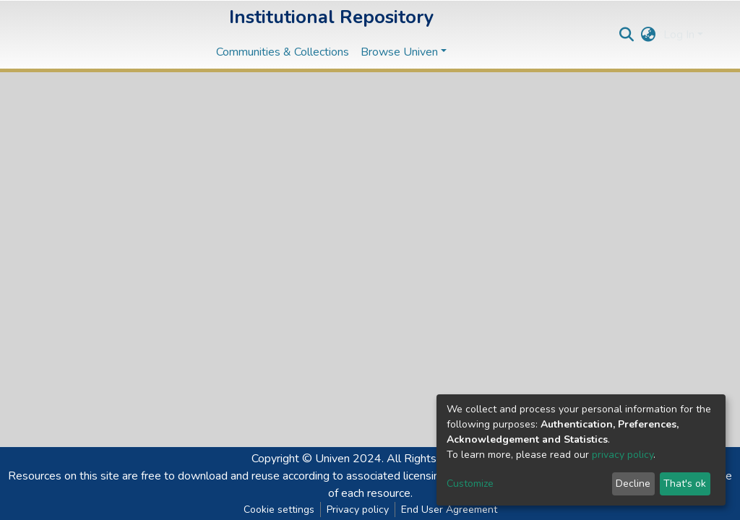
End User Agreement (449, 509)
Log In (678, 35)
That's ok (684, 483)
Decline (633, 483)
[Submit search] (627, 34)
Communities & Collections (282, 52)
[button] (649, 34)
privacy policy (622, 455)
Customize (470, 483)
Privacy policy (358, 509)
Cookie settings (279, 509)
